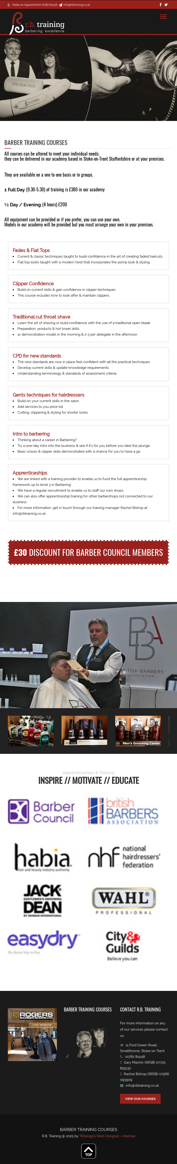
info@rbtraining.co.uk (76, 4)
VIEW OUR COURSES (140, 1099)
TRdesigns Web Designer (99, 1136)
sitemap (129, 1136)
